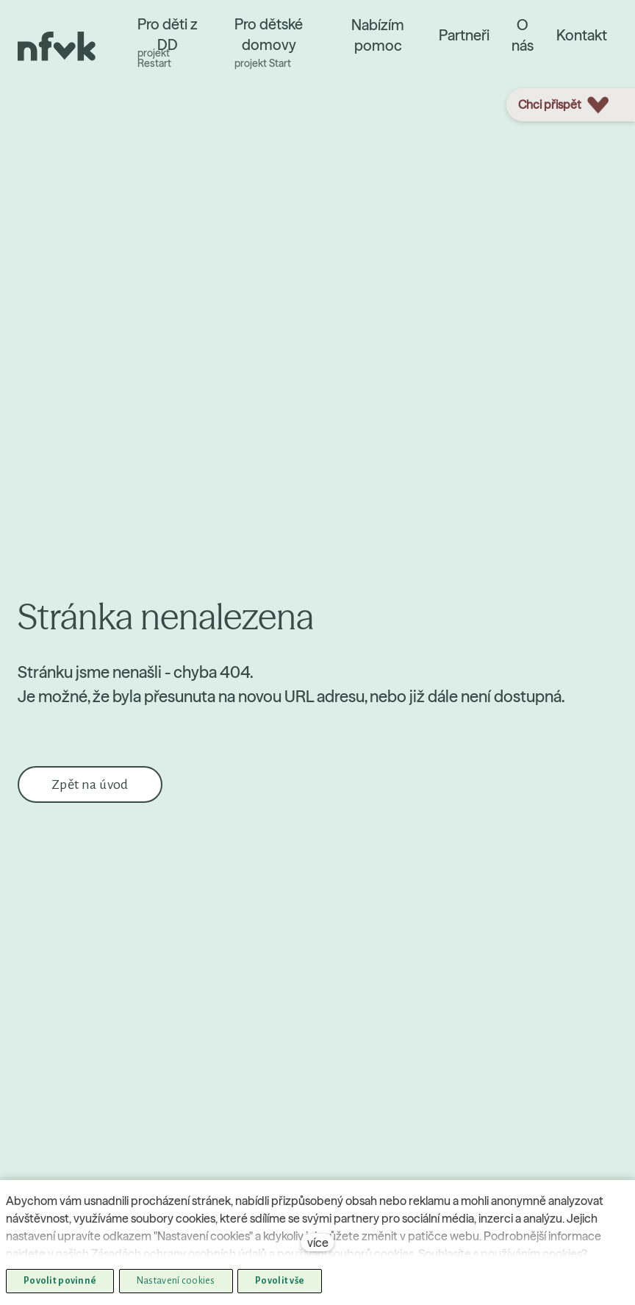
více (318, 1242)
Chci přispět (563, 105)
